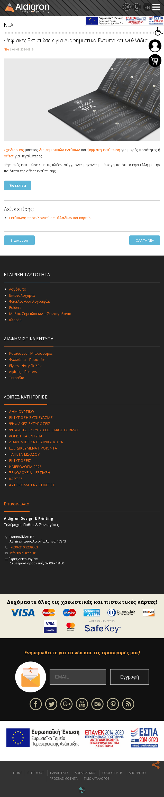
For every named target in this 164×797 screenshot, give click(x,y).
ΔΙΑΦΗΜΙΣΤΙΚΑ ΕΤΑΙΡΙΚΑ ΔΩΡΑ (36, 441)
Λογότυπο (17, 289)
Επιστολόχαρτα (22, 295)
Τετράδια (16, 377)
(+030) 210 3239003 (24, 547)
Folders (15, 307)
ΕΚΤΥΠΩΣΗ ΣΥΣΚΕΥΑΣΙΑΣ (31, 417)
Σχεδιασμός (14, 149)
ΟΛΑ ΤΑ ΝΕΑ (145, 240)
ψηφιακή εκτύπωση (104, 149)
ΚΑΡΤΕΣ (16, 478)
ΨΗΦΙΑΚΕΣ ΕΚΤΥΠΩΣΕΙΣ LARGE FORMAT (44, 429)
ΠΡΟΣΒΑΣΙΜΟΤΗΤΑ (64, 778)
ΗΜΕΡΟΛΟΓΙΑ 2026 (25, 466)
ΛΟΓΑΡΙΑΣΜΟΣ (85, 773)
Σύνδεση (155, 45)
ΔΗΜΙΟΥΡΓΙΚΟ (21, 411)
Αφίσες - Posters (23, 371)
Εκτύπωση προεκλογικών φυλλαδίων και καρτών (50, 217)
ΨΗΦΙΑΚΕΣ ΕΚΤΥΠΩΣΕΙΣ (29, 423)
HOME (17, 773)
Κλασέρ (15, 319)
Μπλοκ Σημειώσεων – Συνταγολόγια (40, 313)
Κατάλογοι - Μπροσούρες (30, 353)
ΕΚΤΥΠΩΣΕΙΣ (20, 460)
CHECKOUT (36, 773)
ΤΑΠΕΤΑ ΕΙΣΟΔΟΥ (24, 454)
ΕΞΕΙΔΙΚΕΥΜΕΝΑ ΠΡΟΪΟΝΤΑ (33, 448)
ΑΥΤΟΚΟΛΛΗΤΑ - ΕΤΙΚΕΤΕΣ (32, 484)
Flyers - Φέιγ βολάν (25, 365)
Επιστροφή (19, 240)
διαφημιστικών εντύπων (59, 149)
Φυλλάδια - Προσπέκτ (27, 359)
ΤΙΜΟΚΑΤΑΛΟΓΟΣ (97, 778)
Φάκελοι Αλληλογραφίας (29, 301)
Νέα (6, 49)
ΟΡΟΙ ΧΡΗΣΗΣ (112, 773)
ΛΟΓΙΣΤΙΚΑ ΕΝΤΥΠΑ (25, 436)
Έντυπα (17, 185)
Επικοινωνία (17, 504)
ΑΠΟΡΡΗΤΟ (137, 773)
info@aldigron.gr (22, 552)
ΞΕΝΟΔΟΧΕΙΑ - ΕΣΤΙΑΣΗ (29, 472)
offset (9, 156)
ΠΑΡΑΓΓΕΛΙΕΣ (59, 773)
